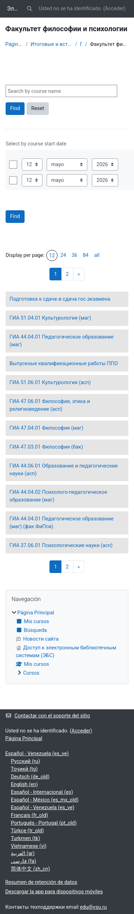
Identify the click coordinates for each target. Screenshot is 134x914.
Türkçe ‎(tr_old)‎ (27, 830)
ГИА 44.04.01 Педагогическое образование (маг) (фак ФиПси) (61, 523)
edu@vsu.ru (93, 907)
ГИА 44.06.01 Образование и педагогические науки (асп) (63, 470)
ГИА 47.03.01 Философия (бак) (46, 447)
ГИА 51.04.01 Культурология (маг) (50, 318)
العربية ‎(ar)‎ (23, 853)
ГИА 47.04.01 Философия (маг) (46, 428)
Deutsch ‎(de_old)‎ (30, 776)
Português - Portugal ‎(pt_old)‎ (43, 823)
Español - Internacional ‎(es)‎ (42, 792)
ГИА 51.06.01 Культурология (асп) (50, 382)
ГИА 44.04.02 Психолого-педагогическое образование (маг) (58, 496)
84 (85, 255)
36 (74, 255)
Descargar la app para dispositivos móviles (54, 891)
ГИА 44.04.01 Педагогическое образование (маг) (61, 341)
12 (52, 255)
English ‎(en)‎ (24, 784)
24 (63, 255)
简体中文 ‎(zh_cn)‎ (30, 869)
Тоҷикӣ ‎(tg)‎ (24, 769)
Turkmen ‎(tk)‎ (25, 838)
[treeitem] (67, 643)
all (97, 255)
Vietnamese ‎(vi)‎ (29, 846)
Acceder (114, 8)
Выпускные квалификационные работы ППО (63, 363)
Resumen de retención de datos (41, 882)
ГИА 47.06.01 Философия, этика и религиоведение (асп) (49, 405)
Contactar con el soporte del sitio (47, 715)
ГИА (81, 44)
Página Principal (14, 44)
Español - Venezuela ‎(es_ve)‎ (37, 753)
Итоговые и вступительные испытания (51, 44)
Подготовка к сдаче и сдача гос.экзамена (59, 299)
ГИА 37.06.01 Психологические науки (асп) (61, 545)
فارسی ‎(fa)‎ (23, 861)
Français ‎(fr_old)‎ (29, 815)
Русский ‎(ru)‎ (25, 761)
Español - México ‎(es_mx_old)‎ (45, 800)
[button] (29, 9)
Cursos (31, 673)
